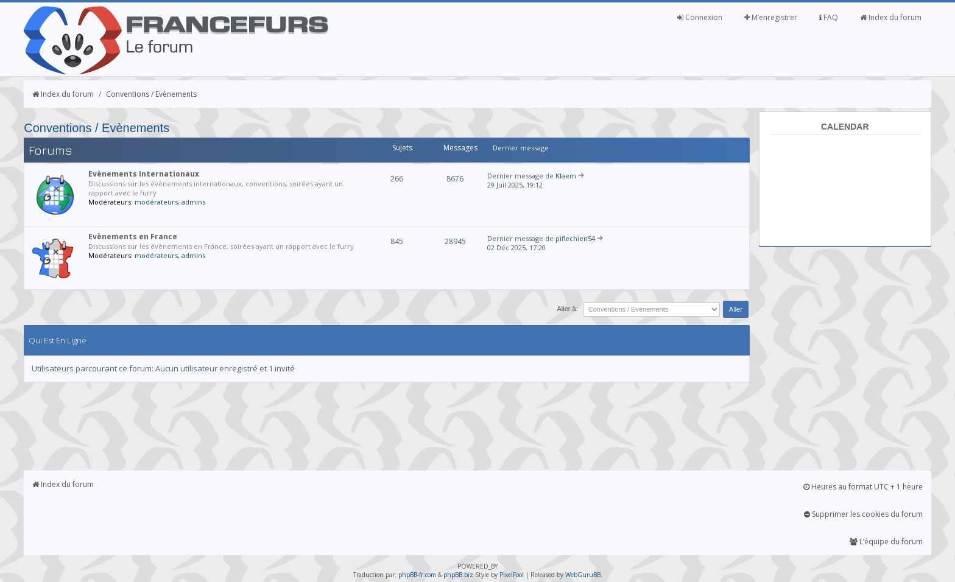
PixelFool (511, 574)
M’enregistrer (770, 17)
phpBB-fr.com (417, 574)
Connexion (699, 17)
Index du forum (891, 17)
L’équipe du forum (886, 541)
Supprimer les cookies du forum (863, 514)
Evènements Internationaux (143, 174)
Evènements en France (132, 236)
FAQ (828, 17)
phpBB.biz (458, 574)
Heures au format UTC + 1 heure (863, 487)
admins (193, 201)
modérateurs (156, 201)
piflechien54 (575, 238)
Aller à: (567, 308)
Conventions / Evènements (151, 94)
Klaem (565, 175)
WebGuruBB (583, 574)
